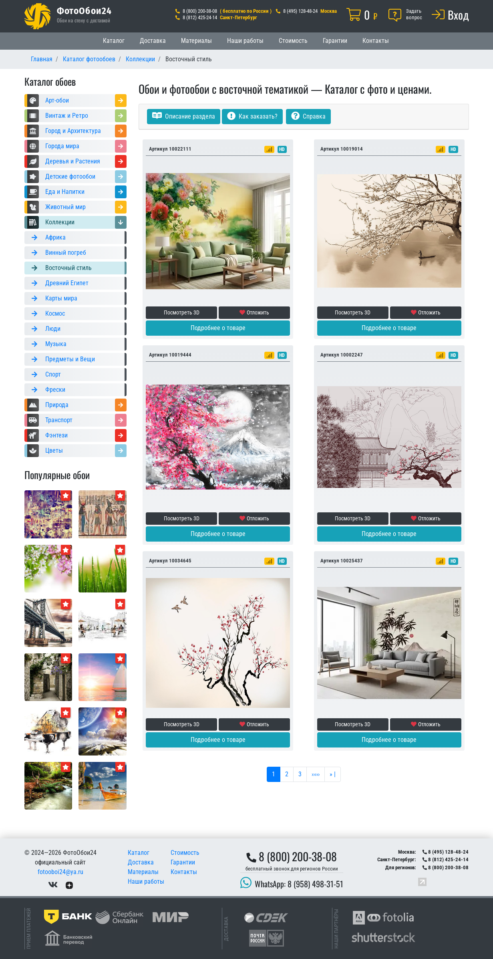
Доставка (153, 40)
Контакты (375, 40)
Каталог (114, 40)
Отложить (254, 312)
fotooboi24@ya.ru (60, 872)
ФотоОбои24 (84, 10)
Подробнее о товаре (218, 328)
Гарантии (335, 40)
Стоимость (293, 40)
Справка (308, 116)
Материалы (196, 40)
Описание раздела (183, 116)
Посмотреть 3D (181, 312)
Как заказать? (252, 116)
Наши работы (245, 40)
